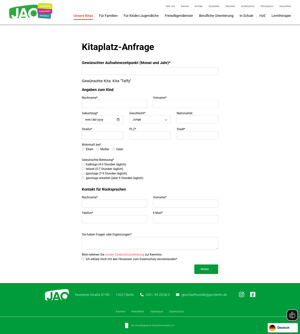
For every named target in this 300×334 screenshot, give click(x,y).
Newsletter (214, 6)
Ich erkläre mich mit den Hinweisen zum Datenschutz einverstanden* (131, 259)
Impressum (156, 311)
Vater (119, 149)
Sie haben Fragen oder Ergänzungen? (107, 234)
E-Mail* (158, 213)
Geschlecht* (137, 113)
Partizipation (267, 6)
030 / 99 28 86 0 (158, 295)
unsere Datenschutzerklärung (124, 254)
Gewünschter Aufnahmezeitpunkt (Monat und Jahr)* (126, 62)
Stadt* (181, 129)
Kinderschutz (248, 6)
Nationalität (184, 113)
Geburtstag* (90, 113)
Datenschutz (176, 311)
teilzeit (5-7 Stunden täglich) (104, 169)
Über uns (170, 6)
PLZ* (132, 129)
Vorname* (159, 97)
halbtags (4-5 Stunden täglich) (106, 164)
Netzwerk (230, 6)
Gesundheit (285, 6)
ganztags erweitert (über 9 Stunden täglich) (114, 178)
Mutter (104, 149)
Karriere (185, 6)
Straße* (87, 129)
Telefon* (87, 213)
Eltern (89, 149)
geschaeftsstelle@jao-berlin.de (204, 295)
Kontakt (199, 6)
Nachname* (90, 97)
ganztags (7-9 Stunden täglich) (106, 173)
